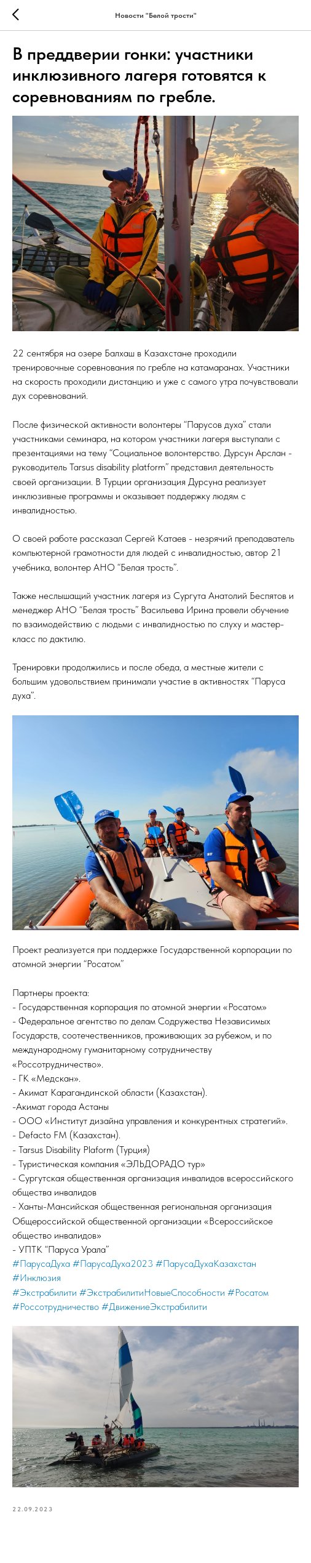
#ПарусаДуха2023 (113, 1263)
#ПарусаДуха (41, 1263)
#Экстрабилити (44, 1292)
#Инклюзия (36, 1278)
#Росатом (248, 1292)
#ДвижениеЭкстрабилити (154, 1306)
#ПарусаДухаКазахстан (206, 1263)
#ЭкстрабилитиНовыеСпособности (152, 1292)
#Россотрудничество (55, 1306)
